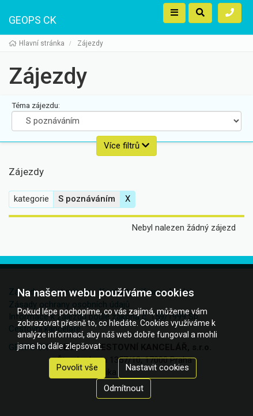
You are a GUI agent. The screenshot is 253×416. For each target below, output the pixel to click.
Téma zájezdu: (36, 105)
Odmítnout (124, 388)
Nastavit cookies (157, 367)
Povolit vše (77, 367)
